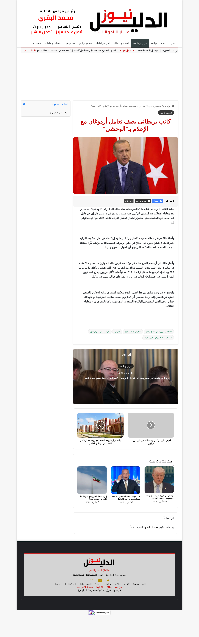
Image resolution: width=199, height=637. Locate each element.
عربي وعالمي (140, 43)
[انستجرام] (91, 601)
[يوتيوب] (100, 601)
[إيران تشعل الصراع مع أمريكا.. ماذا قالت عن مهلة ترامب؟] (92, 480)
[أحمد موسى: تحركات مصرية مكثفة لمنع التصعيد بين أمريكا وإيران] (125, 480)
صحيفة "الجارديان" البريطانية (157, 337)
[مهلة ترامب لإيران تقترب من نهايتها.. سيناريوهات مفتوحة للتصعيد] (159, 479)
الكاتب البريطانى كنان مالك (158, 331)
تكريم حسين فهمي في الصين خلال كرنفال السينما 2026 (166, 50)
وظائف (109, 608)
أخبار (173, 43)
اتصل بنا (99, 608)
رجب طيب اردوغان (99, 331)
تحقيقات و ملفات (53, 43)
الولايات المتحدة (132, 331)
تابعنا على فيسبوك (59, 112)
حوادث (97, 605)
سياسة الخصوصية (85, 608)
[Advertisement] (99, 76)
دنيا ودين (70, 43)
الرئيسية (168, 106)
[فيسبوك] (108, 601)
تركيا (116, 331)
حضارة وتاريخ (85, 43)
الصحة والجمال (121, 43)
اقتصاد (164, 43)
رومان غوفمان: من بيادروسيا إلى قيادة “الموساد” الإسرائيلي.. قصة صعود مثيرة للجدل (126, 377)
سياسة (136, 605)
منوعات (37, 43)
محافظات (108, 605)
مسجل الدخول (150, 527)
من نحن (118, 608)
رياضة (154, 43)
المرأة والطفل (103, 43)
